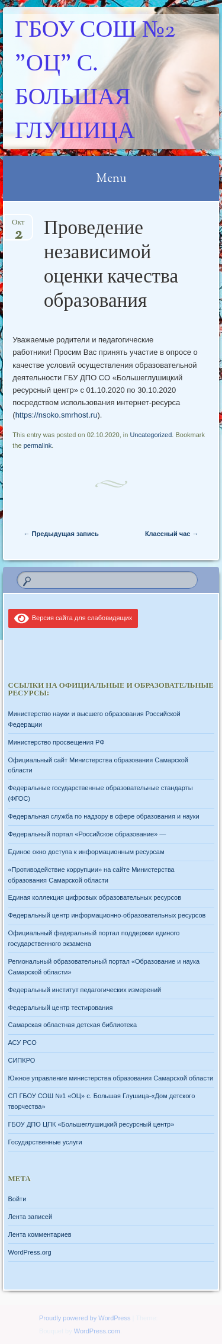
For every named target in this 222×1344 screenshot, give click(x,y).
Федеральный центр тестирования (60, 1007)
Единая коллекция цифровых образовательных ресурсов (95, 897)
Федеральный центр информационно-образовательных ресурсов (107, 915)
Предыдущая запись (61, 533)
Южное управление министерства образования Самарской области (111, 1078)
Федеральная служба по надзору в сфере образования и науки (104, 816)
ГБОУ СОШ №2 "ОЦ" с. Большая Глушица (95, 81)
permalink (38, 445)
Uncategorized (151, 434)
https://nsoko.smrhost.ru (56, 414)
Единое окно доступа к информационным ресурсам (86, 851)
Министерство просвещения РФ (56, 742)
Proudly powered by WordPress (84, 1317)
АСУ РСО (22, 1042)
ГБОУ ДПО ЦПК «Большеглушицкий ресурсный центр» (91, 1124)
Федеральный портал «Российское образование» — (87, 834)
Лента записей (30, 1216)
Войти (17, 1198)
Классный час (172, 533)
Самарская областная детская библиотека (72, 1024)
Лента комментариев (40, 1234)
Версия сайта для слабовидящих (73, 617)
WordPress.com (97, 1331)
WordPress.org (30, 1252)
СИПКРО (22, 1060)
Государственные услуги (45, 1142)
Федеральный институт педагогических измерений (85, 989)
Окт (18, 226)
